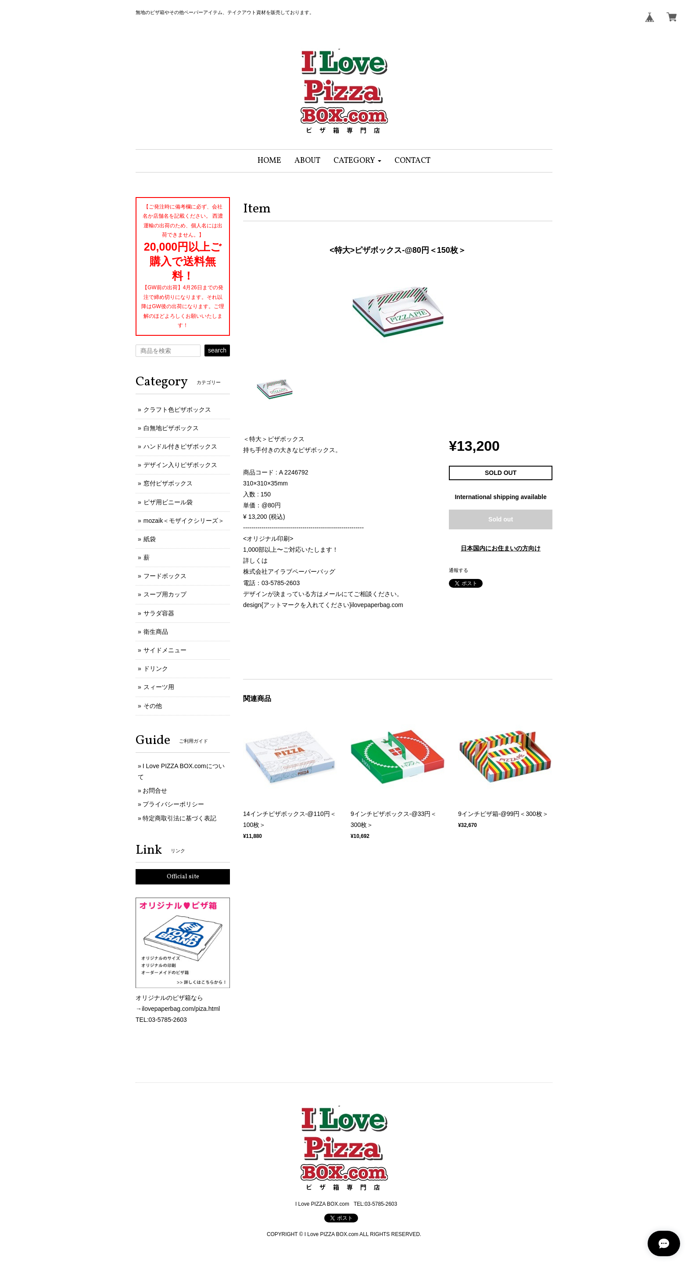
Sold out (500, 519)
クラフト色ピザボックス (177, 409)
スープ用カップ (164, 594)
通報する (458, 570)
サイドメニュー (164, 650)
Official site (183, 877)
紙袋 (149, 539)
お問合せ (155, 790)
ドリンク (155, 668)
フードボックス (164, 575)
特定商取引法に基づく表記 (179, 818)
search (217, 350)
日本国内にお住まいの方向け (501, 548)
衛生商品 (155, 631)
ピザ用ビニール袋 (168, 502)
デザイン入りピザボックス (180, 464)
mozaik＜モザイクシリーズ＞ (183, 520)
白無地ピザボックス (171, 427)
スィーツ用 (158, 686)
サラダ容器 (158, 613)
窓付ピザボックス (168, 483)
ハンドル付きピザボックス (180, 446)
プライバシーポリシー (173, 804)
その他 (152, 705)
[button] (357, 161)
